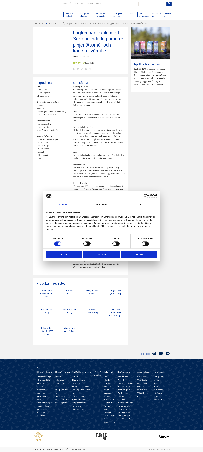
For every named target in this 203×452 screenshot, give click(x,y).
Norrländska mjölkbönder (81, 372)
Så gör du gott (42, 412)
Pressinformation (153, 449)
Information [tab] (101, 204)
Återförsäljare (74, 3)
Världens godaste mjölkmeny (107, 409)
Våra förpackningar (62, 399)
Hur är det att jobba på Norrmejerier (142, 386)
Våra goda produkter (98, 373)
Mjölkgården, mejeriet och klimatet (59, 383)
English (98, 3)
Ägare (65, 3)
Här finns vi (158, 393)
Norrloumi (107, 386)
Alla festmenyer (109, 416)
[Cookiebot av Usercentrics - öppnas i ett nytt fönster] (145, 196)
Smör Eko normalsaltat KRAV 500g (115, 312)
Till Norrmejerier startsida (43, 11)
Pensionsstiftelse (124, 406)
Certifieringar (123, 399)
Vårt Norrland (41, 416)
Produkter (90, 3)
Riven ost (106, 393)
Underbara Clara (43, 409)
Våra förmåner (142, 380)
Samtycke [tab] (62, 204)
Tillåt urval (101, 254)
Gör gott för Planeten (62, 372)
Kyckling (106, 383)
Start (38, 367)
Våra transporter (61, 403)
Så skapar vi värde (125, 409)
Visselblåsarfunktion (125, 419)
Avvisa (64, 254)
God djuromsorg (78, 396)
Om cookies (165, 449)
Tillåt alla (139, 254)
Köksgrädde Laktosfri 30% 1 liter (46, 331)
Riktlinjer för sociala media (158, 380)
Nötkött (106, 390)
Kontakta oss (123, 377)
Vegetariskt (107, 403)
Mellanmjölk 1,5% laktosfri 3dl (46, 293)
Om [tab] (140, 204)
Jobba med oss (143, 372)
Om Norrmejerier (124, 372)
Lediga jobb (141, 377)
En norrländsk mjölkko (80, 386)
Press (83, 3)
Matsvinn (58, 377)
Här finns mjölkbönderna (81, 399)
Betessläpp (76, 377)
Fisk (105, 377)
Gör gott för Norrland (44, 372)
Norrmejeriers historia (126, 403)
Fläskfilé (106, 380)
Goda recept (108, 372)
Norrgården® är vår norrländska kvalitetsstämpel (79, 406)
